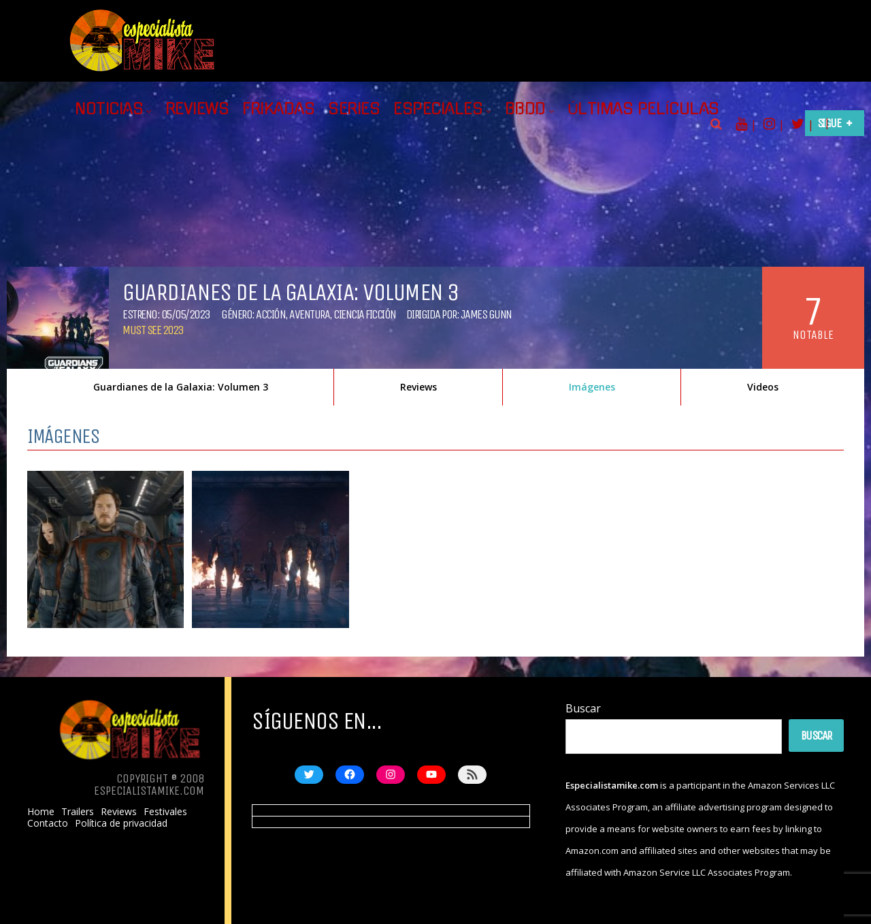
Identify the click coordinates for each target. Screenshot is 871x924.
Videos (762, 386)
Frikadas (278, 108)
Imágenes (592, 386)
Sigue (829, 123)
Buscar (583, 708)
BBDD (525, 108)
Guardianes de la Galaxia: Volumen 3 (180, 386)
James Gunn (486, 314)
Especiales (437, 108)
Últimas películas (643, 108)
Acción (270, 314)
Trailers (77, 811)
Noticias (109, 108)
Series (354, 108)
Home (40, 811)
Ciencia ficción (364, 314)
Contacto (47, 823)
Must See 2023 (152, 330)
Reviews (197, 108)
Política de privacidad (121, 823)
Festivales (165, 811)
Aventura (309, 314)
